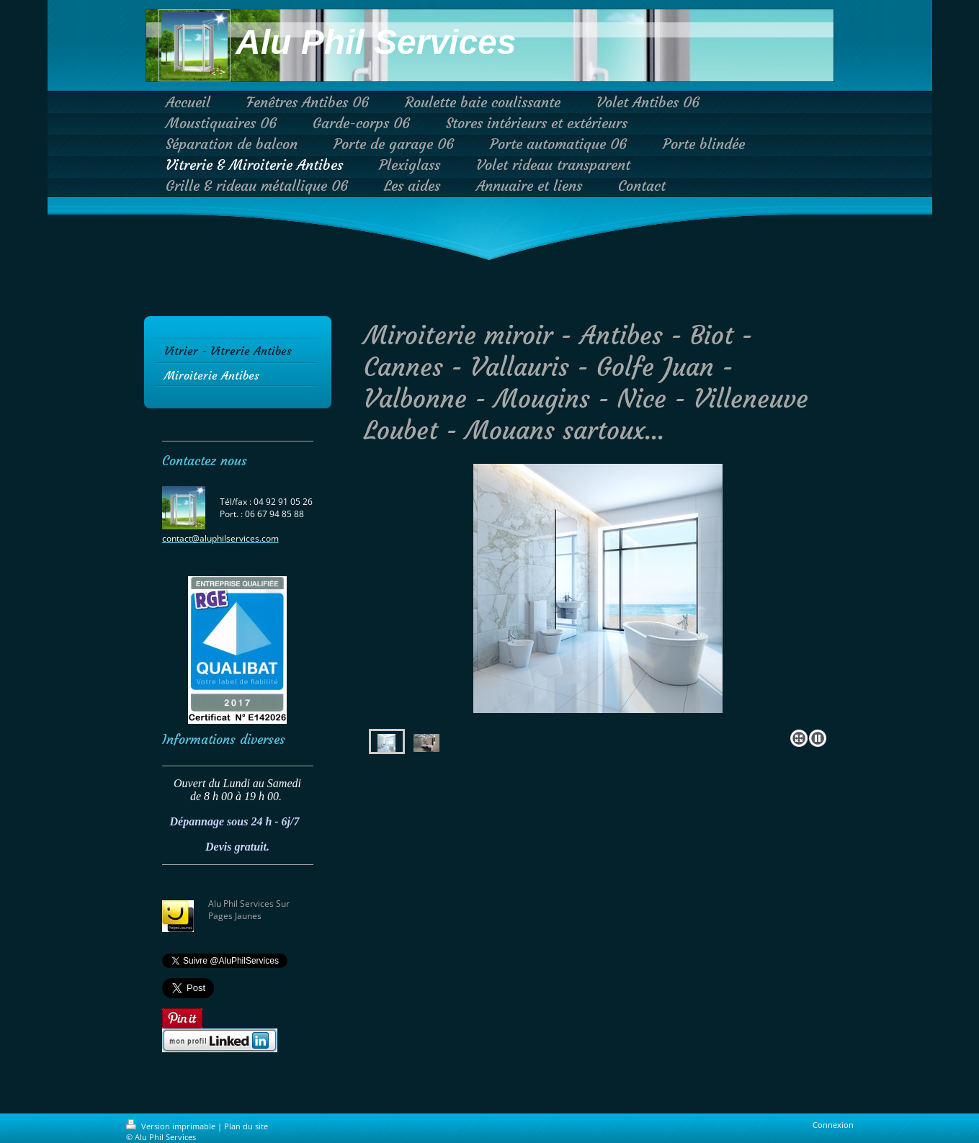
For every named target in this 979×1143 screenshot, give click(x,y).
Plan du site (246, 1126)
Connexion (833, 1124)
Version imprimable (172, 1126)
